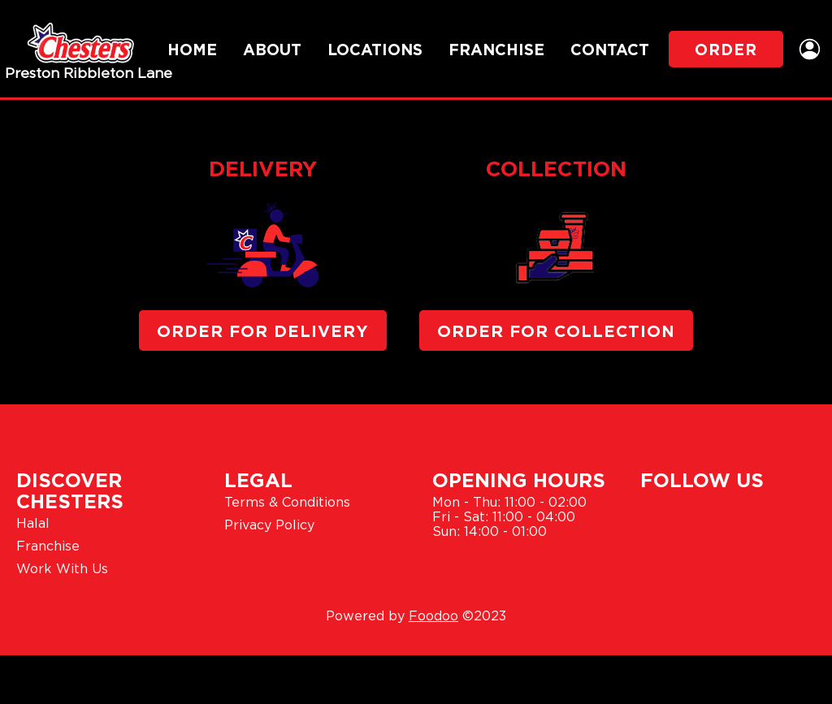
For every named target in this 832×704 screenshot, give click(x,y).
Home (192, 49)
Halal (33, 523)
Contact (609, 49)
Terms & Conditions (287, 502)
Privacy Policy (269, 524)
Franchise (496, 49)
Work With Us (62, 568)
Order (726, 49)
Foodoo (433, 615)
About (272, 49)
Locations (374, 49)
